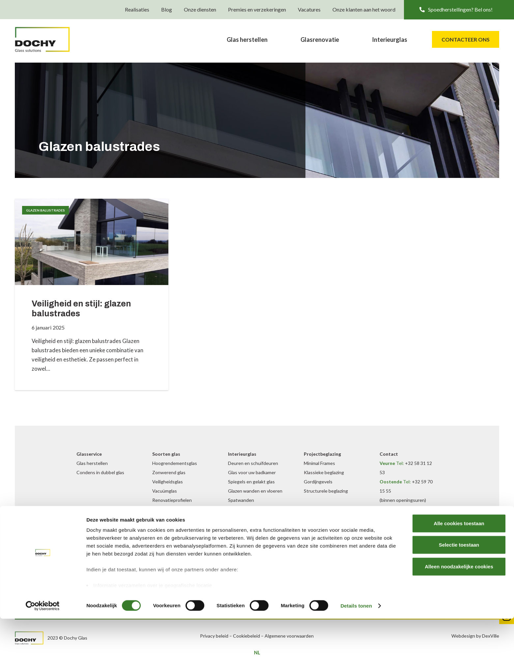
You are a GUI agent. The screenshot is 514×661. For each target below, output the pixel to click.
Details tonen (356, 648)
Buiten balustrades (171, 528)
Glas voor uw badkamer (252, 472)
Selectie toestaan (459, 587)
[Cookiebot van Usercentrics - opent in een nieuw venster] (42, 648)
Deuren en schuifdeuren (253, 463)
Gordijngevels (318, 481)
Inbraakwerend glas (172, 518)
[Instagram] (344, 518)
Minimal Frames (319, 463)
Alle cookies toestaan (459, 565)
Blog (166, 10)
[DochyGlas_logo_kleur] (50, 41)
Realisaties (137, 10)
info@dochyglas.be (412, 528)
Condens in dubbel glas (100, 472)
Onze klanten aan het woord (363, 10)
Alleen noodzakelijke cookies (459, 609)
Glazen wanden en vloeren (255, 491)
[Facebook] (335, 518)
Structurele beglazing (326, 491)
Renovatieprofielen (172, 500)
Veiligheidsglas (167, 481)
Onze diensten (200, 10)
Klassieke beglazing (324, 472)
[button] (459, 10)
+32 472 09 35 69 (405, 509)
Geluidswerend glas (172, 509)
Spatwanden (241, 500)
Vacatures (309, 10)
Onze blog (314, 545)
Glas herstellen (92, 463)
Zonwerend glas (169, 472)
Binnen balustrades (248, 509)
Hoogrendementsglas (174, 463)
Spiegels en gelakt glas (251, 481)
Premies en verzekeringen (257, 10)
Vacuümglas (164, 491)
